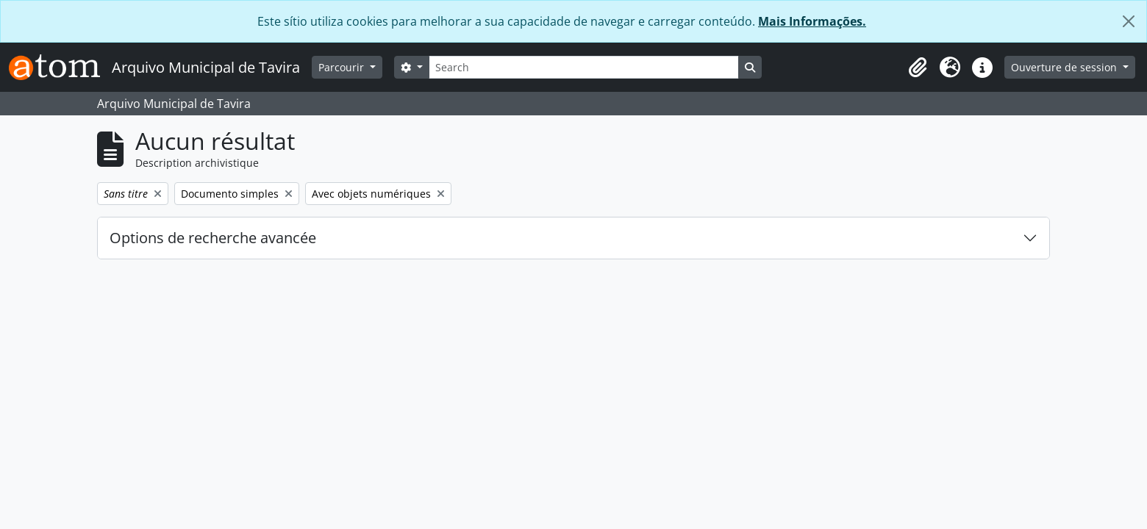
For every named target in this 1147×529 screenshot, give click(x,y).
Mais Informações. (812, 21)
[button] (917, 67)
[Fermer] (1128, 21)
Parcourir (342, 67)
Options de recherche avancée (213, 238)
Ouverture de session (1065, 67)
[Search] (584, 67)
